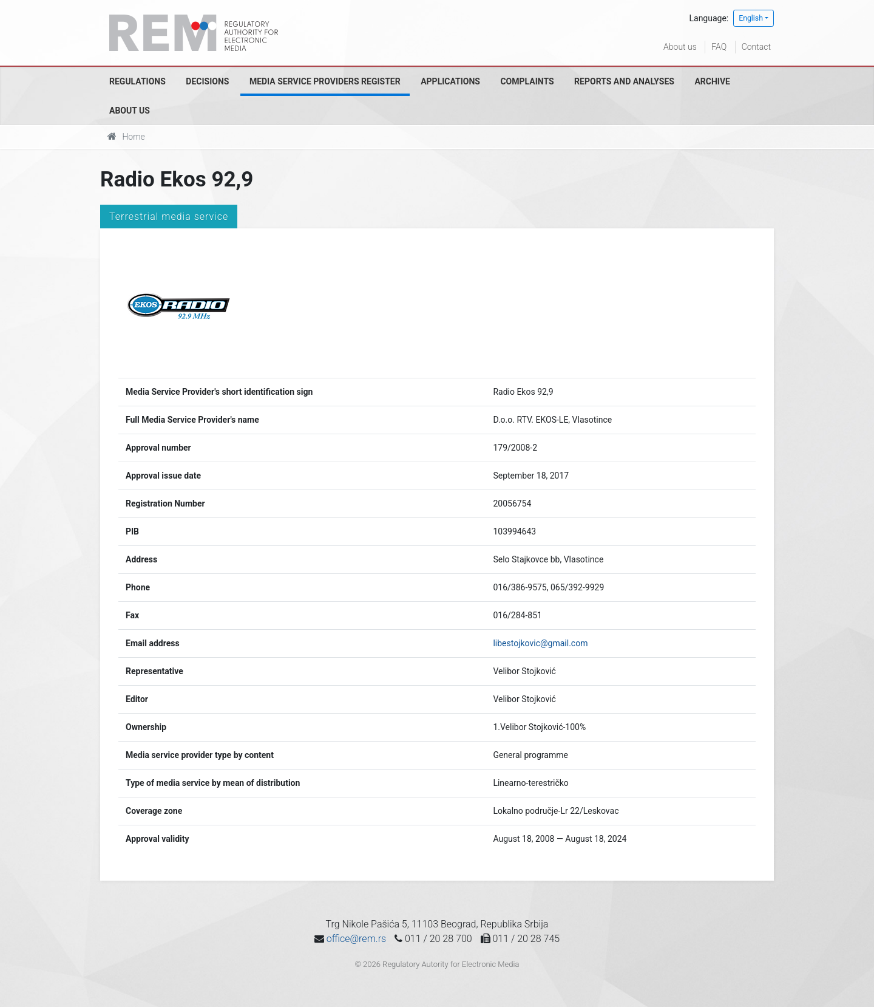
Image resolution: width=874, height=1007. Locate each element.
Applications (450, 81)
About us (680, 47)
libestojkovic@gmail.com (540, 643)
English (751, 18)
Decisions (207, 81)
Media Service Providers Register (325, 81)
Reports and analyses (624, 81)
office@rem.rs (356, 938)
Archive (712, 81)
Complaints (527, 81)
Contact (756, 47)
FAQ (719, 47)
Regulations (137, 81)
